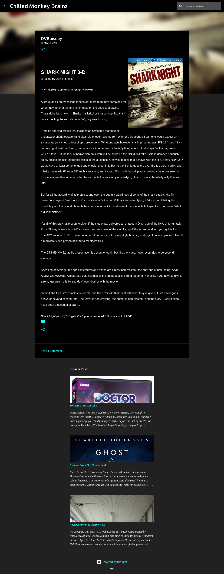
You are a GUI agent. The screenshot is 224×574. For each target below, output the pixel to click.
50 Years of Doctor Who (83, 405)
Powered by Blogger (112, 561)
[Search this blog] (202, 6)
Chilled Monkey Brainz (39, 6)
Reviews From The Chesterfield (88, 465)
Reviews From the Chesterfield (87, 524)
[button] (43, 50)
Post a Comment (51, 350)
